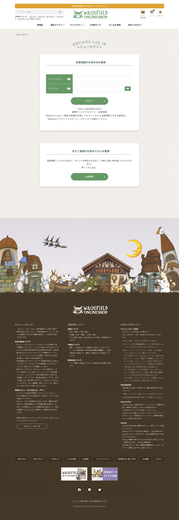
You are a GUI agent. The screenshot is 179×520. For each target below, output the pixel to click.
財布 (32, 19)
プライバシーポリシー (103, 459)
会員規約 (86, 459)
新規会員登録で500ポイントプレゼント (89, 6)
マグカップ (41, 16)
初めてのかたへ (135, 25)
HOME (18, 35)
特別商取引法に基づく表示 (127, 459)
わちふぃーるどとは (32, 426)
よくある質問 (115, 25)
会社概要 (146, 459)
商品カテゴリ (57, 25)
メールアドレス (59, 79)
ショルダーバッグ (23, 19)
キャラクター (76, 25)
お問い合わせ (21, 459)
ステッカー (33, 16)
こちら (92, 167)
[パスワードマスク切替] (128, 88)
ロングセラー (50, 16)
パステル (38, 19)
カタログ (159, 459)
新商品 (40, 25)
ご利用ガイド (95, 25)
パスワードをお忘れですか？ (89, 109)
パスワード (59, 88)
